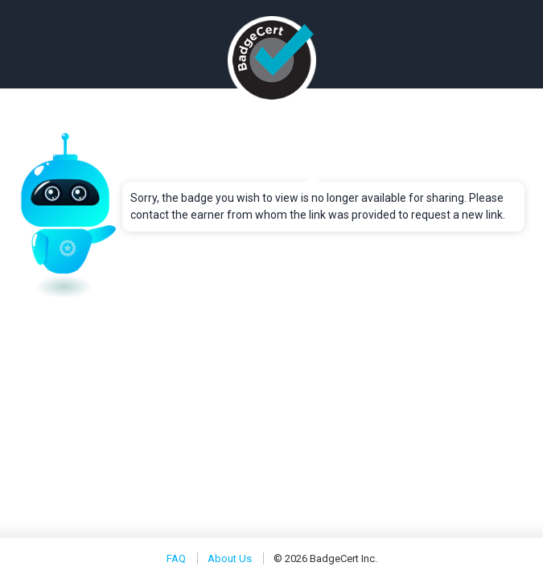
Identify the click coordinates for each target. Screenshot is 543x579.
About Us (230, 558)
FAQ (176, 558)
